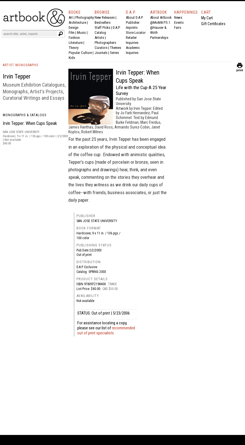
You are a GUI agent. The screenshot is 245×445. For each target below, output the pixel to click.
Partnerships (159, 37)
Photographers (105, 43)
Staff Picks (102, 27)
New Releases (105, 17)
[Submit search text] (60, 34)
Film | (73, 32)
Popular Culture (80, 53)
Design (73, 27)
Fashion (74, 37)
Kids (72, 58)
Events (179, 22)
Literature (76, 43)
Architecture (77, 22)
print (239, 69)
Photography (84, 17)
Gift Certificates (213, 24)
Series (114, 53)
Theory (73, 48)
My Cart (207, 18)
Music (81, 32)
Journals (101, 53)
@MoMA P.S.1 (160, 22)
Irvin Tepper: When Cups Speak (30, 123)
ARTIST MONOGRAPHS (20, 65)
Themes (115, 48)
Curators (101, 48)
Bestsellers (103, 22)
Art (71, 17)
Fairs (177, 27)
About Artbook (161, 17)
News (178, 17)
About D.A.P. (134, 17)
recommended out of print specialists (106, 330)
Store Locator (136, 32)
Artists (99, 37)
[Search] (30, 34)
